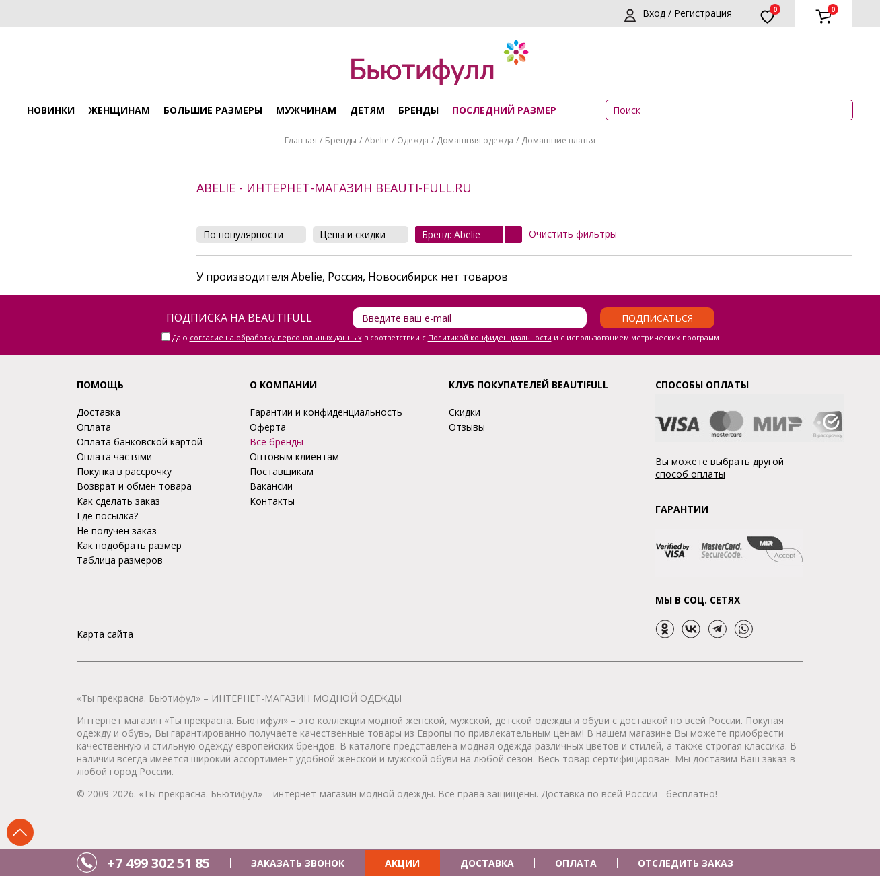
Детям (367, 110)
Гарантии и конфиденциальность (326, 412)
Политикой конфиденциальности (490, 337)
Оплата (94, 427)
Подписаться (657, 318)
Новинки (51, 110)
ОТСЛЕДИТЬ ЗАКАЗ (685, 862)
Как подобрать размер (129, 545)
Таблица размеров (120, 560)
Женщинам (119, 110)
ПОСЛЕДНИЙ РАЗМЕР (504, 110)
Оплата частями (114, 456)
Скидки (464, 412)
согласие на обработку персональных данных (276, 337)
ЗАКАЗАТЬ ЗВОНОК (297, 862)
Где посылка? (107, 515)
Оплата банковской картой (140, 441)
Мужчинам (306, 110)
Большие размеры (212, 110)
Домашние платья (558, 140)
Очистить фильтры (573, 233)
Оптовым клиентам (294, 456)
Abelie (377, 140)
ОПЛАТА (576, 862)
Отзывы (467, 427)
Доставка (98, 412)
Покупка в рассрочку (124, 471)
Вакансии (271, 486)
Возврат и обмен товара (134, 486)
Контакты (272, 501)
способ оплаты (690, 474)
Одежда (413, 140)
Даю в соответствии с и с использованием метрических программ (445, 337)
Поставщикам (282, 471)
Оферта (268, 427)
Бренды (418, 110)
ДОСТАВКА (487, 862)
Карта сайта (105, 634)
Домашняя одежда (475, 140)
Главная (301, 140)
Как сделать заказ (118, 501)
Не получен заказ (117, 530)
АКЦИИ (402, 862)
